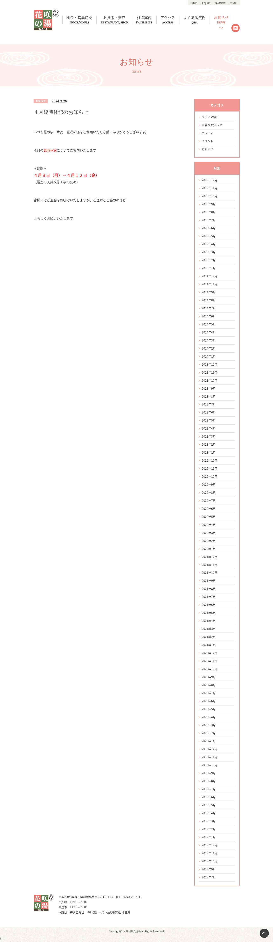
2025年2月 (209, 260)
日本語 (193, 3)
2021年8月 (209, 589)
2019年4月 (209, 814)
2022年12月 (209, 461)
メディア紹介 (210, 117)
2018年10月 (209, 862)
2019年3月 (209, 822)
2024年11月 (209, 284)
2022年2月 (209, 541)
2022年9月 (209, 485)
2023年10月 (209, 381)
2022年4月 (209, 525)
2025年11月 (209, 188)
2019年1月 (209, 838)
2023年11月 (209, 373)
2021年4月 (209, 621)
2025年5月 (209, 236)
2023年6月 (209, 413)
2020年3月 (209, 726)
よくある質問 (196, 18)
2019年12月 (209, 750)
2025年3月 (209, 252)
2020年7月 (209, 694)
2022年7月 (209, 501)
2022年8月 (209, 493)
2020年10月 (209, 670)
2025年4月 (209, 244)
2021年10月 (209, 573)
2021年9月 (209, 581)
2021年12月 (209, 557)
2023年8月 (209, 397)
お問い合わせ (235, 28)
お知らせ (223, 18)
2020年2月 (209, 734)
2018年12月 (209, 846)
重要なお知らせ (212, 125)
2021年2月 (209, 637)
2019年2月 (209, 830)
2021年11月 (209, 565)
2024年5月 (209, 325)
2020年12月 (209, 654)
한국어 (234, 3)
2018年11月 (209, 854)
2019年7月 (209, 790)
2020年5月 (209, 710)
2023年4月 (209, 429)
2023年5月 (209, 421)
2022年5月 (209, 517)
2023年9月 (209, 389)
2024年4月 (209, 333)
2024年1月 (209, 357)
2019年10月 (209, 766)
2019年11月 (209, 758)
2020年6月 (209, 702)
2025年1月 (209, 268)
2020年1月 (209, 742)
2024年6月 (209, 317)
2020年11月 (209, 662)
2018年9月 (209, 870)
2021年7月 (209, 597)
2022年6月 (209, 509)
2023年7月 (209, 405)
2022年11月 (209, 469)
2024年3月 (209, 341)
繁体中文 (220, 3)
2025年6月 (209, 228)
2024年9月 (209, 292)
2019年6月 (209, 798)
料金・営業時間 (80, 18)
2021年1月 (209, 645)
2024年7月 (209, 309)
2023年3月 (209, 437)
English (206, 3)
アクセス (169, 18)
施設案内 (145, 18)
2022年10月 (209, 477)
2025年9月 (209, 204)
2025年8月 (209, 212)
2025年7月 (209, 220)
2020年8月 (209, 686)
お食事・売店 (115, 18)
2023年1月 (209, 453)
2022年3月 (209, 533)
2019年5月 (209, 806)
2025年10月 (209, 196)
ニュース (207, 133)
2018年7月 (209, 878)
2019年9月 (209, 774)
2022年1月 (209, 549)
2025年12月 (209, 180)
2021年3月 (209, 629)
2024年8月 (209, 301)
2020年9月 (209, 678)
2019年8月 (209, 782)
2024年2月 (209, 349)
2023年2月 (209, 445)
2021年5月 (209, 613)
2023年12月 (209, 365)
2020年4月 (209, 718)
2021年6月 (209, 605)
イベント (207, 141)
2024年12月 (209, 276)
